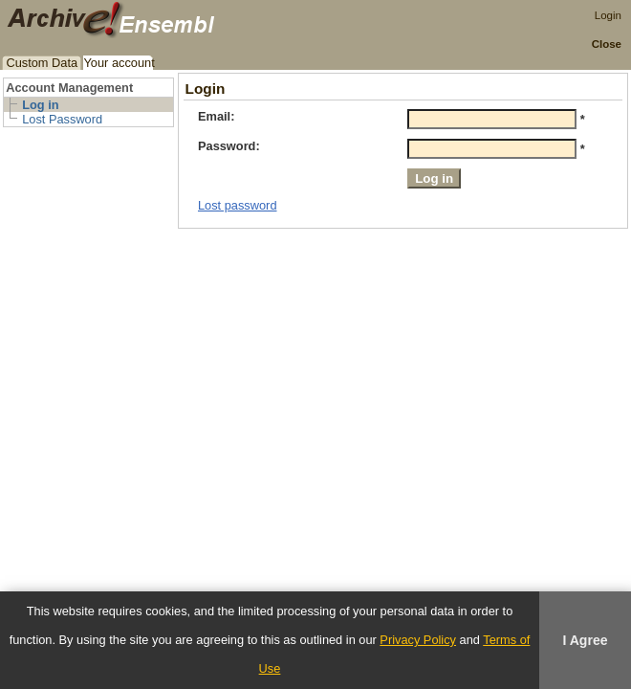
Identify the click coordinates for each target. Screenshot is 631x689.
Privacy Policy (418, 640)
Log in (40, 105)
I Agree (584, 640)
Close (606, 44)
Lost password (237, 205)
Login (608, 15)
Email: (216, 116)
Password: (229, 146)
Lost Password (62, 119)
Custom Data (41, 63)
